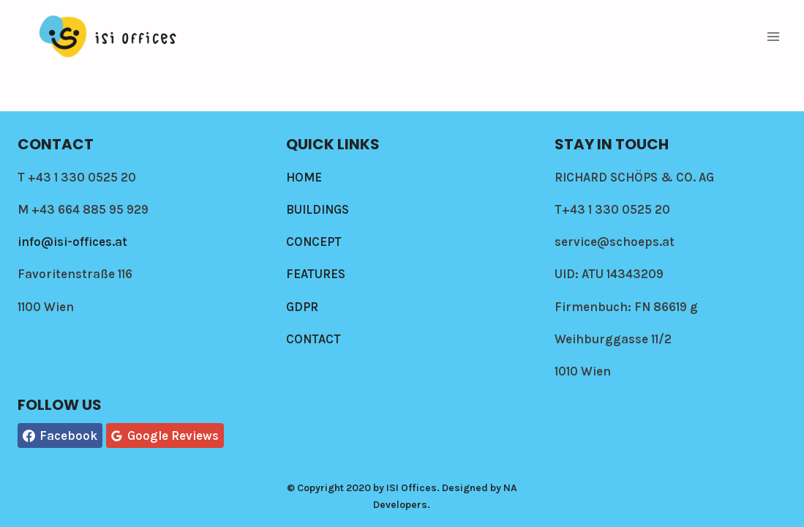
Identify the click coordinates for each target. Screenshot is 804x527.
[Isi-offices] (109, 36)
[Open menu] (772, 36)
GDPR (302, 306)
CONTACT (313, 339)
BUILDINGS (317, 209)
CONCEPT (314, 241)
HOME (304, 177)
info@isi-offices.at (72, 241)
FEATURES (315, 273)
